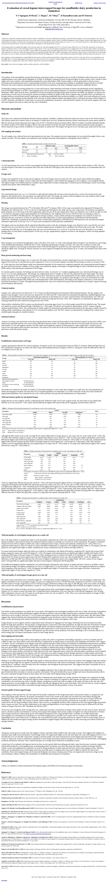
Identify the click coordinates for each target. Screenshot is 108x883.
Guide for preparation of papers (55, 2)
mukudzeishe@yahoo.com (54, 29)
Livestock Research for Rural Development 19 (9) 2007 (18, 3)
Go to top (4, 880)
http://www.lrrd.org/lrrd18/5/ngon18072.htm (38, 834)
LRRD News (78, 3)
